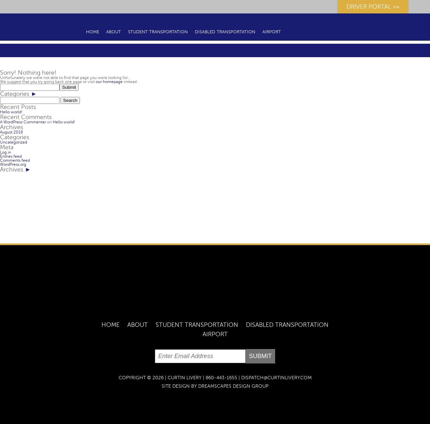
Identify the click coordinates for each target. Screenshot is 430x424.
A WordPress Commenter (23, 122)
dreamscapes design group (233, 386)
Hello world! (11, 112)
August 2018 (11, 132)
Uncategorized (13, 142)
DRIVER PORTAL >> (372, 6)
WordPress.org (13, 164)
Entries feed (11, 156)
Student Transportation (158, 32)
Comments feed (15, 160)
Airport (271, 32)
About (113, 32)
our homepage (109, 81)
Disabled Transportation (225, 32)
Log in (5, 152)
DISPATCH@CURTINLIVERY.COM (276, 377)
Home (92, 32)
